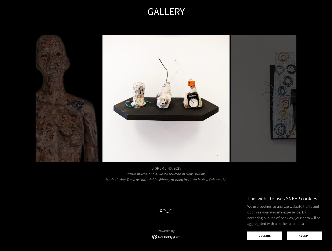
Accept (304, 236)
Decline (265, 236)
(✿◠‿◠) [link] (166, 210)
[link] (166, 236)
